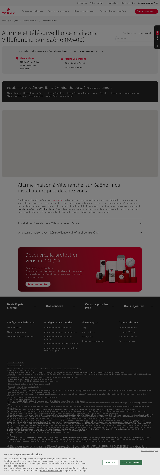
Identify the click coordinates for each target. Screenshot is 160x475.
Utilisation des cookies (51, 473)
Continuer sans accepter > (149, 453)
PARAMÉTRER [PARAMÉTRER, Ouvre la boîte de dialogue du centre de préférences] (110, 465)
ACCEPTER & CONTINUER (131, 465)
